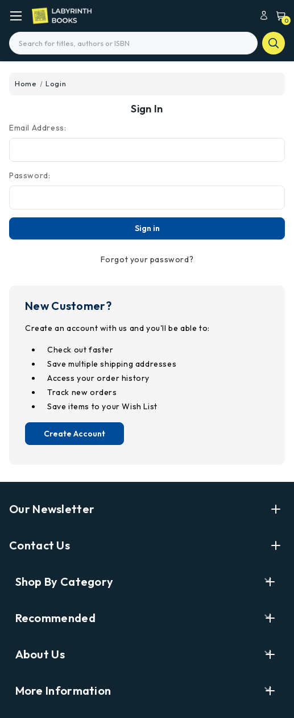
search (273, 43)
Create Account (74, 434)
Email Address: (37, 128)
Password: (29, 175)
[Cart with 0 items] (278, 15)
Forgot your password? (147, 259)
